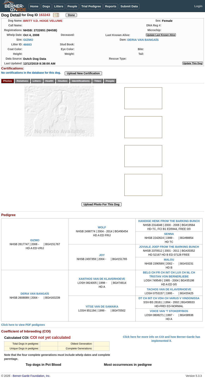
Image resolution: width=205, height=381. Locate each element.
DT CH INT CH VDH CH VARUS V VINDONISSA (169, 298)
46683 (27, 44)
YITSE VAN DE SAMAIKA (102, 306)
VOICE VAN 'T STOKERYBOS (169, 311)
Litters (58, 6)
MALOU (169, 259)
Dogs (46, 6)
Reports (110, 6)
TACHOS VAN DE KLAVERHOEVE (169, 289)
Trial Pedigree (91, 6)
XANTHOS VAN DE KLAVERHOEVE (102, 278)
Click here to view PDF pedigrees (23, 324)
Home (34, 6)
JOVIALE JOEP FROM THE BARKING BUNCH (169, 246)
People (72, 6)
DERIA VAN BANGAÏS (143, 39)
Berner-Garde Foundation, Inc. (31, 375)
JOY (102, 255)
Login (198, 6)
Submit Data (129, 6)
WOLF (102, 227)
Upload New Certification (83, 73)
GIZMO (28, 39)
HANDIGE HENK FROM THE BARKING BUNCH (169, 221)
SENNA (169, 233)
